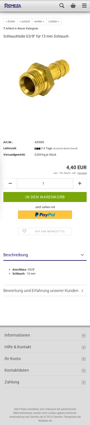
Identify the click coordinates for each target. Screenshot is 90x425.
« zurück (24, 21)
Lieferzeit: (10, 148)
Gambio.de (36, 416)
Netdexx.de (45, 420)
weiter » (39, 21)
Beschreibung (15, 254)
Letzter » (53, 21)
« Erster (10, 21)
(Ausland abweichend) (65, 148)
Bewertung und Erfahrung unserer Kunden (40, 290)
